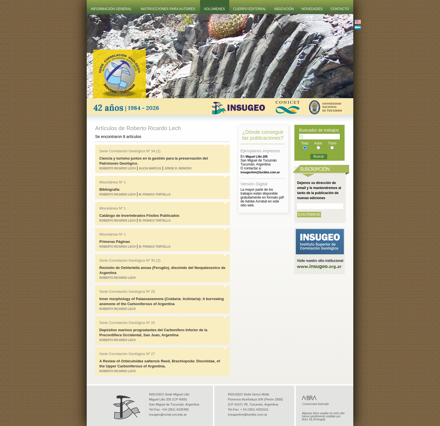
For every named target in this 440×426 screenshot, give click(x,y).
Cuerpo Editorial (249, 9)
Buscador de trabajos (319, 130)
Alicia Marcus (150, 168)
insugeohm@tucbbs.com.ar (247, 414)
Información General (111, 9)
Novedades (312, 9)
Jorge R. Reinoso (178, 168)
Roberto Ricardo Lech (117, 168)
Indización (284, 9)
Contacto (340, 9)
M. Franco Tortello (155, 194)
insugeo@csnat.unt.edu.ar (168, 414)
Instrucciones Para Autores (168, 9)
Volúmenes (214, 9)
